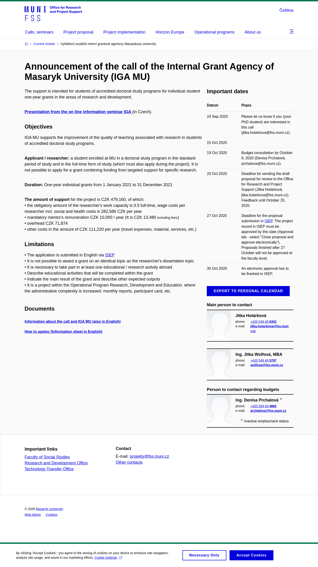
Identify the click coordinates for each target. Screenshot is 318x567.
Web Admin (33, 514)
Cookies (51, 514)
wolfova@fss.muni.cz (266, 365)
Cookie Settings (108, 557)
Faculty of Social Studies (47, 457)
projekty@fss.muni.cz (149, 456)
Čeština (286, 10)
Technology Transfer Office (49, 469)
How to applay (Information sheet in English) (63, 332)
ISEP (109, 255)
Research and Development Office (56, 463)
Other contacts (129, 462)
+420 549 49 (263, 321)
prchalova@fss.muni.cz (268, 411)
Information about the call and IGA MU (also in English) (73, 321)
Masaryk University (49, 509)
